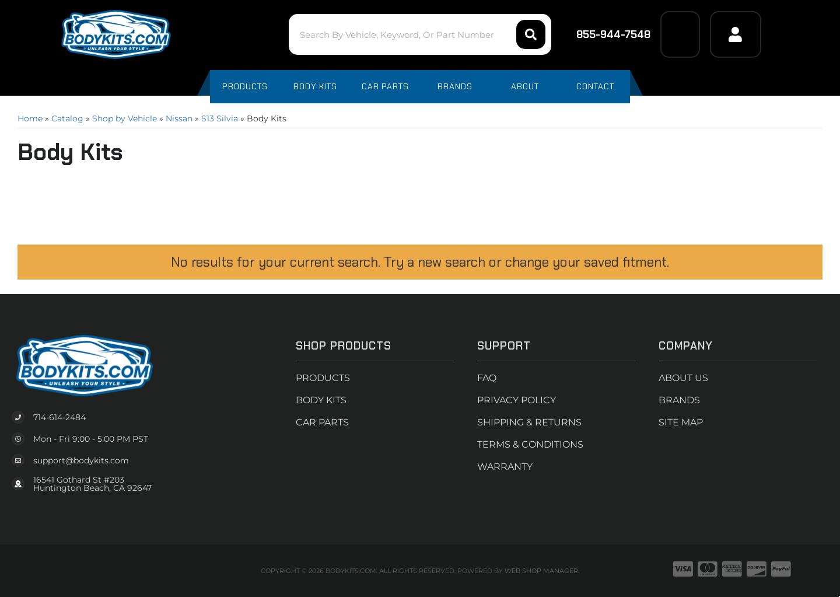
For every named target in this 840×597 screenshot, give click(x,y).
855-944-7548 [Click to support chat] (605, 34)
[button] (420, 34)
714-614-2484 (59, 417)
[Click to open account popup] (735, 34)
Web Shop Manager (541, 571)
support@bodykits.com (81, 460)
